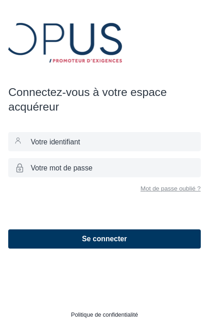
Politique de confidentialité (104, 315)
